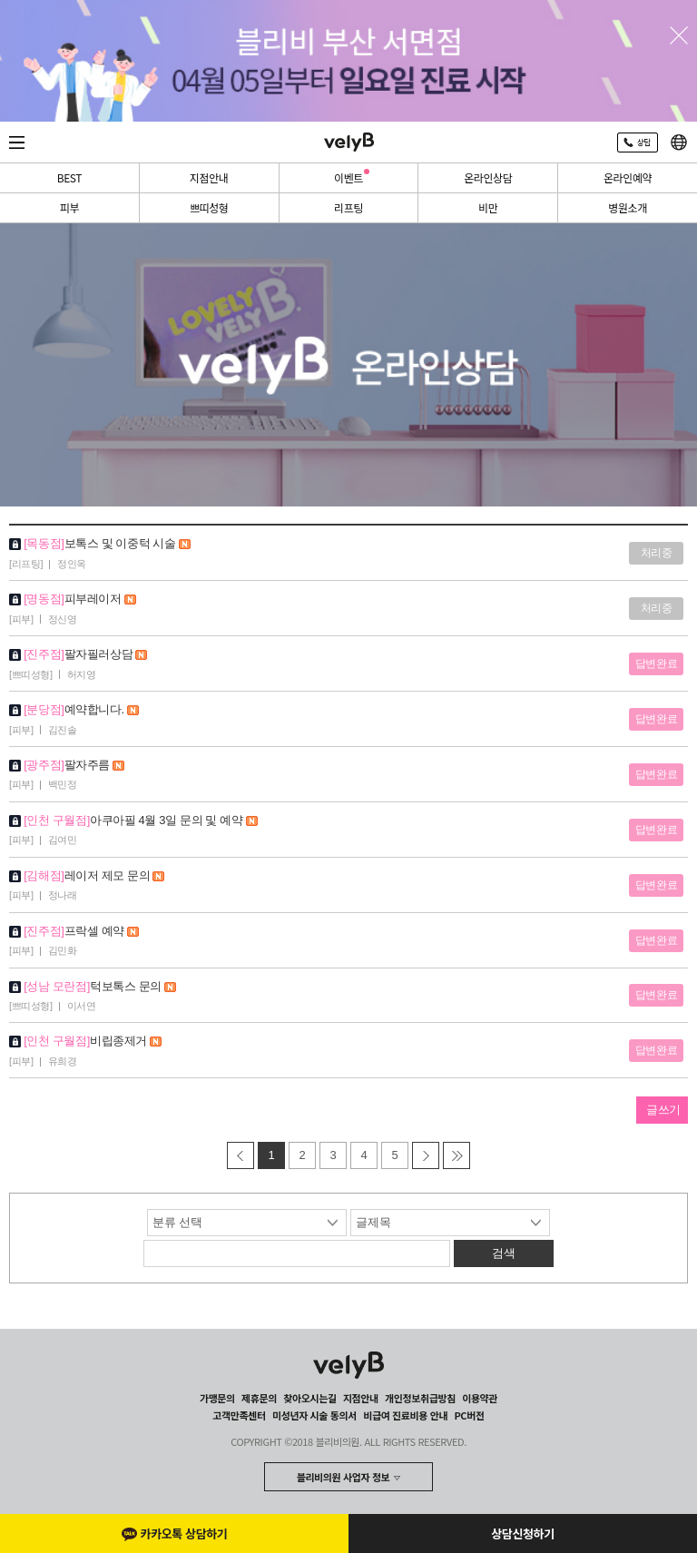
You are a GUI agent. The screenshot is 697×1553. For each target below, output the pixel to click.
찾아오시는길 (309, 1398)
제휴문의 (259, 1398)
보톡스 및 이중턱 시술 (127, 543)
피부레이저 (100, 598)
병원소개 (627, 207)
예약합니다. (102, 709)
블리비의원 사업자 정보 (343, 1476)
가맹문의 (217, 1398)
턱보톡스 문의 (133, 986)
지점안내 (209, 177)
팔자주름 (94, 765)
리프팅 (348, 207)
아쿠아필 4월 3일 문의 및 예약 (174, 820)
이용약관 (479, 1398)
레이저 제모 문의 (114, 875)
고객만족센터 (238, 1415)
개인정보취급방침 (420, 1398)
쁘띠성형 (209, 207)
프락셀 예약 (102, 931)
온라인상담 (488, 177)
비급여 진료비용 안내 (405, 1415)
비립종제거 (126, 1040)
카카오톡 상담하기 (175, 1533)
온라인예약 (628, 177)
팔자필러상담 (106, 654)
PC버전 (469, 1415)
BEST (69, 177)
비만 (487, 207)
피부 (69, 207)
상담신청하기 (522, 1533)
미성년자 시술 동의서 (314, 1415)
